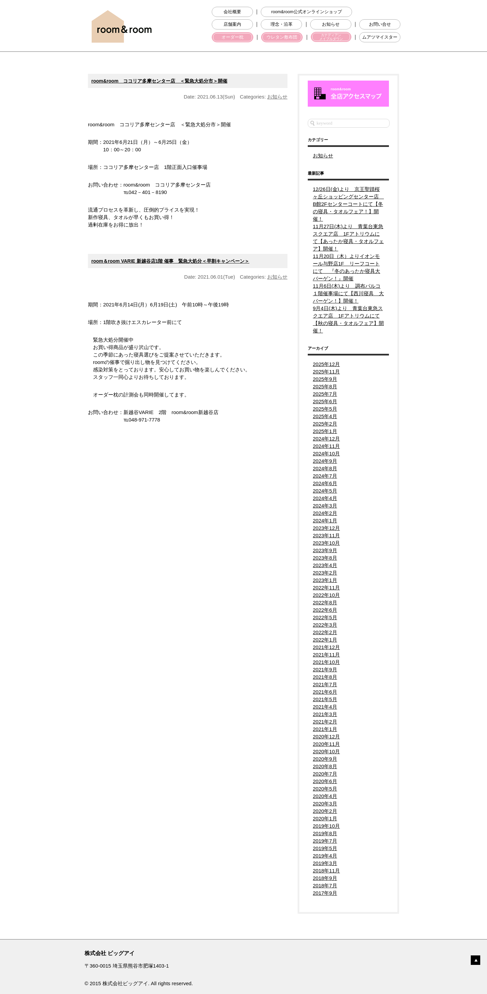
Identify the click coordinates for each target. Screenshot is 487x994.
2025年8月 (325, 386)
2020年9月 (325, 759)
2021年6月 (325, 692)
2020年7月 (325, 774)
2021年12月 (326, 647)
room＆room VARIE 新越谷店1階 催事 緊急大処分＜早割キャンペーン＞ (170, 261)
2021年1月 (325, 729)
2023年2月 (325, 573)
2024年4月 (325, 498)
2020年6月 (325, 781)
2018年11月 (326, 870)
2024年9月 (325, 461)
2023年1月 (325, 580)
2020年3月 (325, 803)
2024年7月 (325, 476)
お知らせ (331, 24)
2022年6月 (325, 610)
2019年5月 (325, 848)
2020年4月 (325, 796)
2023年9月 (325, 550)
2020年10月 (326, 751)
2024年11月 (326, 446)
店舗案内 (232, 24)
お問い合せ (380, 24)
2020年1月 (325, 818)
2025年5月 (325, 409)
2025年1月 (325, 431)
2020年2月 (325, 811)
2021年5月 (325, 699)
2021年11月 (326, 654)
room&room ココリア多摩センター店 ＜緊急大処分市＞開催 (159, 81)
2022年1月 (325, 640)
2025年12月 (326, 364)
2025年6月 (325, 401)
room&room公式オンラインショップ (306, 11)
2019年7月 (325, 841)
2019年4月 (325, 856)
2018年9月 (325, 878)
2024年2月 (325, 513)
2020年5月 (325, 789)
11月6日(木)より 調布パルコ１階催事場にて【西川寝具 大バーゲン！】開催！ (348, 293)
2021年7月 (325, 684)
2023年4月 (325, 565)
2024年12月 (326, 438)
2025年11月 (326, 371)
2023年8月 (325, 558)
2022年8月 (325, 602)
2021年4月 (325, 707)
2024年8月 (325, 468)
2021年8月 (325, 677)
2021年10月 (326, 662)
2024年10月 (326, 453)
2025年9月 (325, 379)
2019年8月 (325, 833)
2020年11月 (326, 744)
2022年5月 (325, 617)
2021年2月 (325, 722)
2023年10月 (326, 543)
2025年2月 (325, 424)
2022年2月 (325, 632)
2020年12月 (326, 736)
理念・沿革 (282, 24)
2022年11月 (326, 587)
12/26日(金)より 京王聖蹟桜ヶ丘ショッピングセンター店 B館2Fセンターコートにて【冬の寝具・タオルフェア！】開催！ (348, 204)
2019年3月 (325, 863)
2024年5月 (325, 491)
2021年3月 (325, 714)
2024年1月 (325, 520)
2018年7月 (325, 885)
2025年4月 (325, 416)
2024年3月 (325, 506)
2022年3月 (325, 625)
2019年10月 (326, 826)
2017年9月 (325, 893)
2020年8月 (325, 766)
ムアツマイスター (379, 37)
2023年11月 (326, 535)
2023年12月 (326, 528)
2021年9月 (325, 669)
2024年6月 (325, 483)
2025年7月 (325, 394)
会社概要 (232, 11)
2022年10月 (326, 595)
